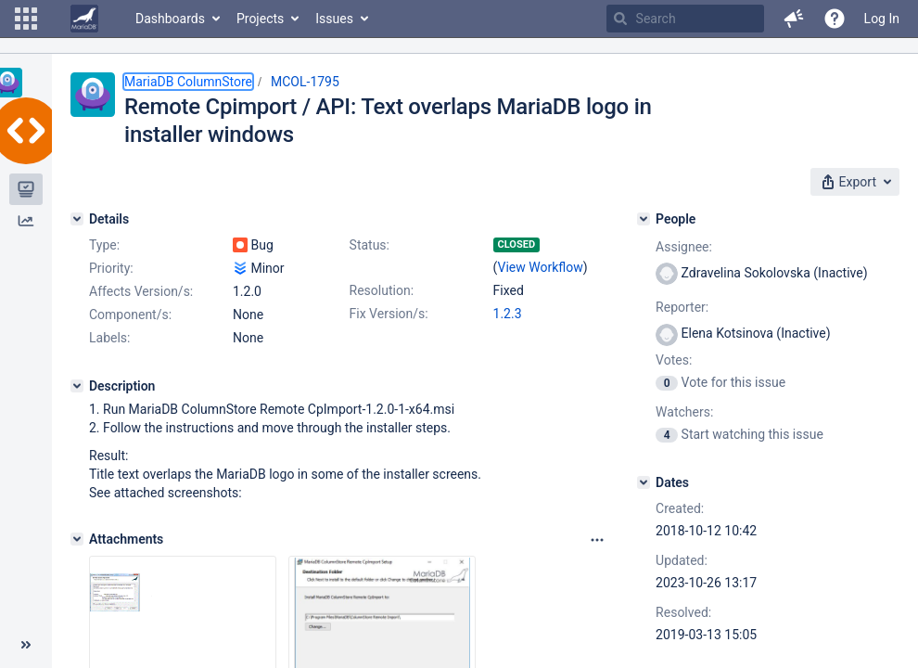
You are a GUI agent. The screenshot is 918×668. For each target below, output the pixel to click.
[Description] (76, 385)
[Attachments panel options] (597, 540)
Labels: (109, 337)
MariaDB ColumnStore (188, 81)
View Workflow (540, 267)
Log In (881, 18)
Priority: (111, 268)
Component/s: (130, 314)
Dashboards (170, 18)
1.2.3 (507, 313)
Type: (104, 245)
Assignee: (684, 246)
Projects (260, 18)
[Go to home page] (84, 18)
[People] (643, 218)
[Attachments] (76, 539)
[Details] (76, 218)
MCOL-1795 (305, 81)
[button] (26, 18)
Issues (334, 18)
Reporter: (682, 307)
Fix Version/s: (389, 313)
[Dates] (643, 482)
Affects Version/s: (141, 291)
